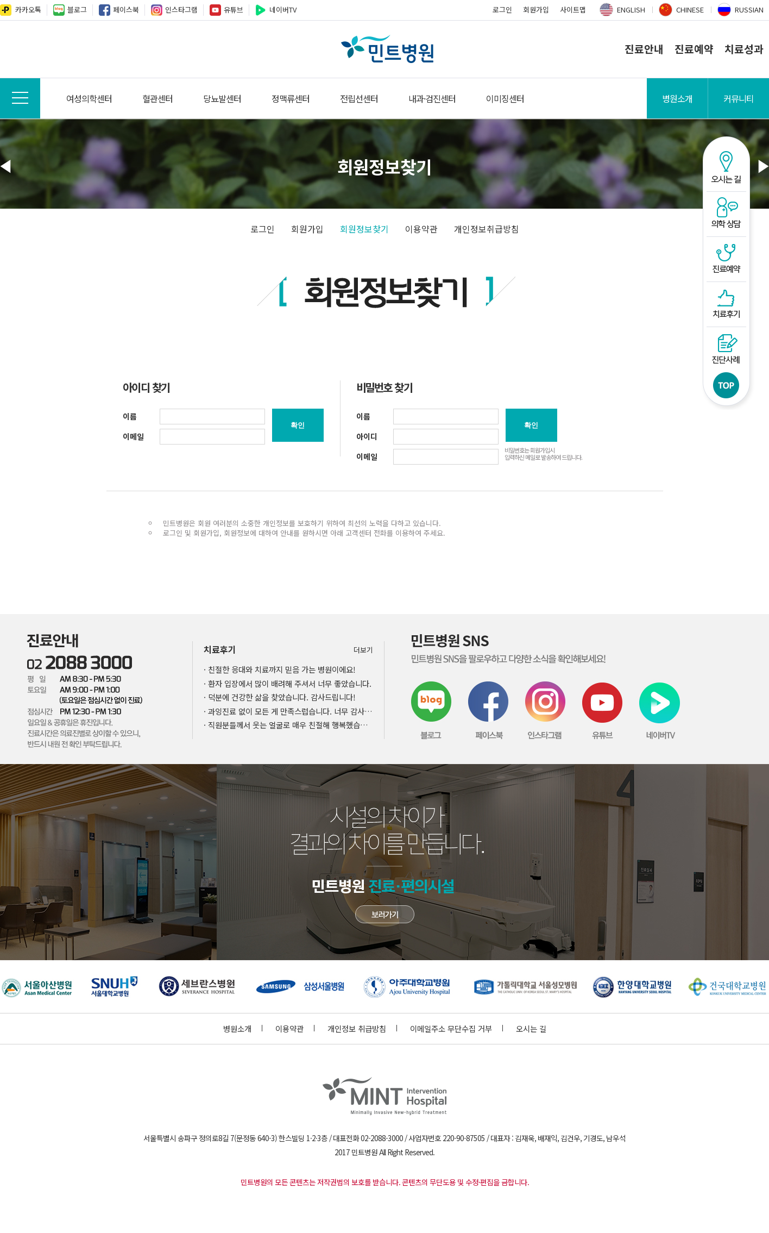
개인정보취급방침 (486, 228)
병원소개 (677, 98)
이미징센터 (505, 98)
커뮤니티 (738, 98)
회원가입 (536, 9)
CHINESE (690, 9)
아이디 (366, 436)
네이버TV (283, 9)
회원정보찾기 (364, 228)
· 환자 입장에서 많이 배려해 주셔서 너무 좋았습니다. (287, 683)
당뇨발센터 (222, 98)
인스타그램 (181, 9)
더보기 (363, 649)
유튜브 (233, 9)
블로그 (77, 9)
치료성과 (744, 49)
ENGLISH (631, 9)
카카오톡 (28, 9)
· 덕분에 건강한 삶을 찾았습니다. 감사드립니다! (280, 697)
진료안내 (644, 49)
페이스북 (126, 9)
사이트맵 (573, 9)
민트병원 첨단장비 (384, 914)
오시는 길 (531, 1028)
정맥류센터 (291, 98)
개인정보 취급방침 (362, 1028)
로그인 (502, 9)
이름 (130, 416)
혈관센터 (157, 98)
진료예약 (694, 49)
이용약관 (421, 228)
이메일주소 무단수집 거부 (456, 1028)
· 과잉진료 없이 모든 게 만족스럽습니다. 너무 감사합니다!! (288, 711)
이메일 (133, 436)
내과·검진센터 (432, 98)
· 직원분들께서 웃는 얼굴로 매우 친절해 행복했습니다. (288, 724)
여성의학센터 (89, 98)
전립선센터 (359, 98)
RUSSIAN (749, 9)
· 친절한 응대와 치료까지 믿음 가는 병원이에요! (280, 669)
